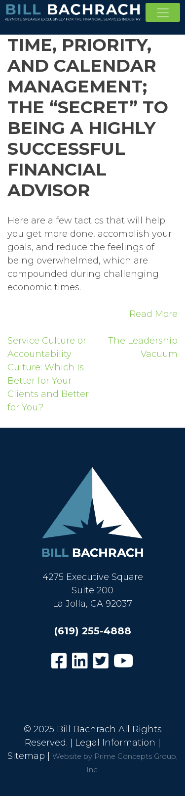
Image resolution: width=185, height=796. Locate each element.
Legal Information (115, 742)
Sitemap (26, 756)
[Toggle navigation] (163, 12)
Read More (153, 314)
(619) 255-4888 (92, 631)
